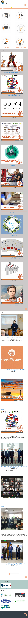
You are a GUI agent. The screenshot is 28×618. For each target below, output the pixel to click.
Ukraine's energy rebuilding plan (14, 401)
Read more (2, 344)
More (26, 577)
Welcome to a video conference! (14, 281)
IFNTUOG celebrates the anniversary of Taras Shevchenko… (14, 72)
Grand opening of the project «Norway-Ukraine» (14, 258)
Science (21, 20)
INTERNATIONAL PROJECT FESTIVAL (14, 95)
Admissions (7, 20)
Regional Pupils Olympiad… (14, 212)
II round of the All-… (14, 165)
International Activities (21, 47)
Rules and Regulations (21, 35)
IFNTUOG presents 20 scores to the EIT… (14, 188)
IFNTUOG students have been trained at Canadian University (14, 498)
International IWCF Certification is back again (14, 531)
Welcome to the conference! (14, 118)
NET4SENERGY (21, 604)
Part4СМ (7, 610)
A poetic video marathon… (14, 305)
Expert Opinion (7, 47)
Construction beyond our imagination (14, 337)
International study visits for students (14, 142)
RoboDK (7, 588)
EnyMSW (7, 604)
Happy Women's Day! (14, 235)
